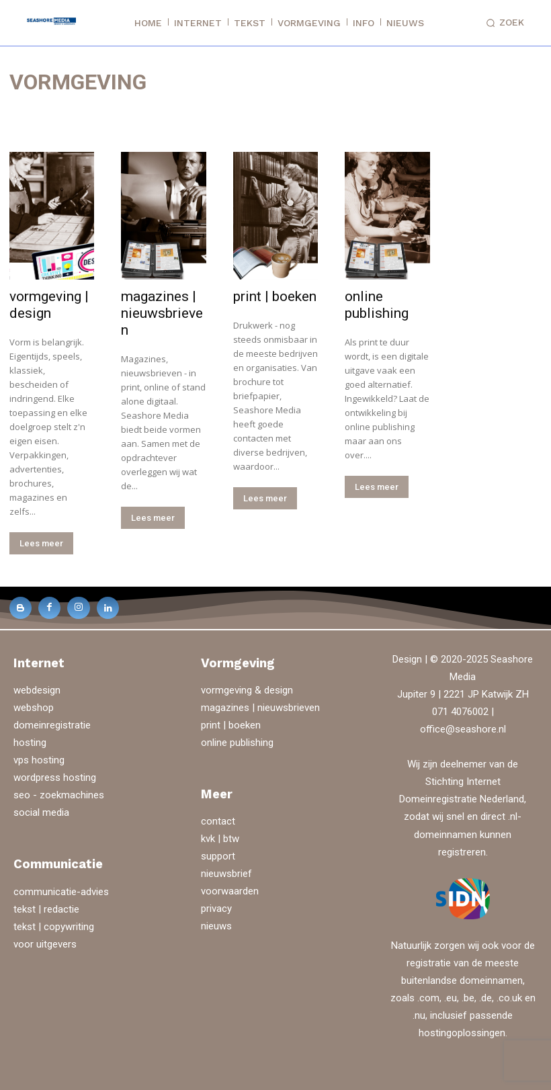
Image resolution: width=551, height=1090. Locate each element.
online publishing (377, 304)
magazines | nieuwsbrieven (162, 313)
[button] (503, 22)
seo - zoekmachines (58, 794)
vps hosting (39, 759)
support (218, 854)
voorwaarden (230, 890)
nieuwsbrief (226, 872)
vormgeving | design (49, 304)
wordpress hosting (54, 776)
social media (41, 811)
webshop (33, 706)
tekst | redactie (46, 907)
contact (218, 819)
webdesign (36, 689)
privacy (216, 907)
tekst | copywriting (53, 925)
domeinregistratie (52, 724)
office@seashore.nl (463, 728)
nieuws (216, 925)
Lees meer (41, 543)
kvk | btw (220, 837)
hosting (29, 741)
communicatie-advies (61, 890)
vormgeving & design (247, 689)
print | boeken (274, 296)
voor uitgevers (45, 942)
